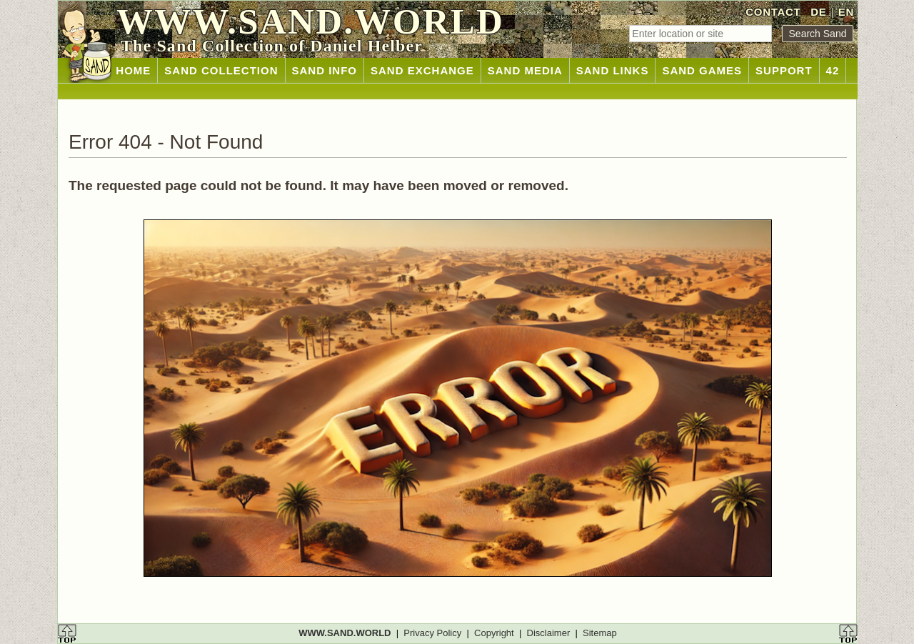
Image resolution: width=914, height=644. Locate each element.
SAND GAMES (702, 70)
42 (833, 70)
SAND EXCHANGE (422, 70)
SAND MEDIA (525, 70)
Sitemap (600, 633)
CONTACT (772, 12)
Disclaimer (549, 633)
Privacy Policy (432, 633)
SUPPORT (784, 70)
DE (818, 12)
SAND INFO (325, 70)
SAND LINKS (612, 70)
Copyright (494, 633)
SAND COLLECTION (221, 70)
